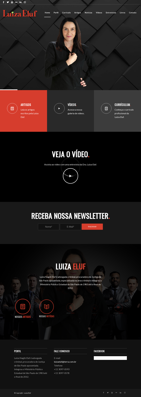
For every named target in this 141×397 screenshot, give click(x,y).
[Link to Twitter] (8, 2)
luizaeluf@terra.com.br (65, 361)
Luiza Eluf (27, 393)
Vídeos (72, 105)
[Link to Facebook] (4, 2)
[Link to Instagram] (25, 2)
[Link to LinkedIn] (21, 2)
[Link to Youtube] (12, 2)
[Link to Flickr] (16, 2)
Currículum (123, 105)
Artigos (26, 105)
